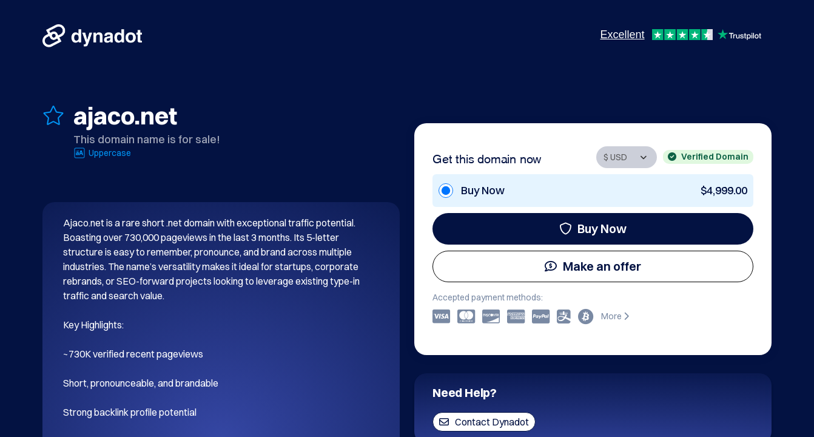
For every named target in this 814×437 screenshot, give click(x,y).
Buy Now (593, 228)
